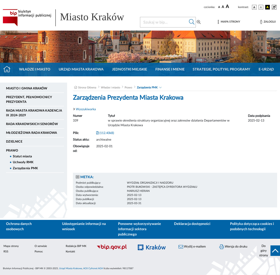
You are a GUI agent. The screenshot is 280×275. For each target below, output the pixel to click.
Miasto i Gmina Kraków (26, 88)
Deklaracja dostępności (192, 224)
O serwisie (41, 246)
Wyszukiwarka (86, 109)
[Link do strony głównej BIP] (69, 17)
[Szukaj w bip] (192, 22)
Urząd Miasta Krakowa (81, 69)
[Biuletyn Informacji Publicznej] (113, 249)
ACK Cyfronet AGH (93, 268)
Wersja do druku (233, 246)
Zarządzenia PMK (25, 168)
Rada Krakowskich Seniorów (32, 124)
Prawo (12, 150)
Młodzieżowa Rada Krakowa (31, 132)
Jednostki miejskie (129, 69)
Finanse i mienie (170, 69)
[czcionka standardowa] (219, 7)
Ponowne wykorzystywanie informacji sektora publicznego (139, 229)
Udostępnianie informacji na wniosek (84, 226)
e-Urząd (266, 69)
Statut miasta (22, 156)
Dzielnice (14, 141)
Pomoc (39, 251)
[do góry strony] (268, 251)
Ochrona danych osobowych (19, 226)
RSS (6, 251)
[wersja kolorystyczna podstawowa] (254, 7)
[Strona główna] (8, 69)
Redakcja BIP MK (76, 246)
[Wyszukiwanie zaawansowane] (199, 22)
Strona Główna (87, 87)
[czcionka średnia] (223, 7)
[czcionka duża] (231, 6)
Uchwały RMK (23, 162)
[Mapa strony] (229, 22)
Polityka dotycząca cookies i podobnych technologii (252, 226)
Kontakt (70, 251)
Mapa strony (11, 246)
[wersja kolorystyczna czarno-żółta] (267, 7)
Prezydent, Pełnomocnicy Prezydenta (29, 99)
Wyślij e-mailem (192, 246)
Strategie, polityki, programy (221, 69)
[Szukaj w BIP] (164, 22)
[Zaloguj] (268, 22)
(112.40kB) (105, 133)
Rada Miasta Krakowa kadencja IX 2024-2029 (34, 113)
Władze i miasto (34, 69)
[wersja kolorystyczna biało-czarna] (261, 7)
